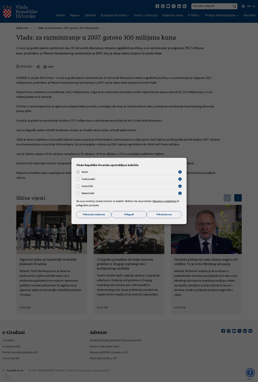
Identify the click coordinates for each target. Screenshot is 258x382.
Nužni (85, 172)
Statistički (87, 186)
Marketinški (88, 193)
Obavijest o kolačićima (164, 201)
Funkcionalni (88, 179)
